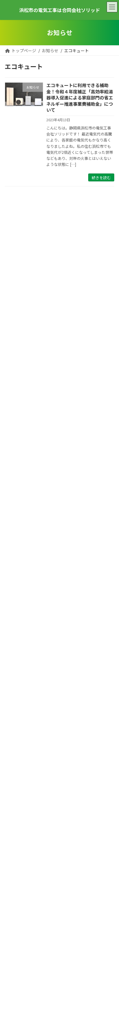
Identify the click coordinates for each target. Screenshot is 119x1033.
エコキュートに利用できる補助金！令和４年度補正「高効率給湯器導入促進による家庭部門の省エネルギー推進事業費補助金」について (79, 97)
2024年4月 (14, 677)
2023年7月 (14, 735)
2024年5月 (14, 669)
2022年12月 (15, 777)
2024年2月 (14, 694)
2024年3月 (14, 685)
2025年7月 (14, 610)
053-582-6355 (59, 931)
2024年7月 (14, 652)
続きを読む (101, 177)
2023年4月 (14, 743)
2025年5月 (14, 619)
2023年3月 (14, 752)
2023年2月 (14, 760)
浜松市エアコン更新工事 (70, 418)
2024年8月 (14, 644)
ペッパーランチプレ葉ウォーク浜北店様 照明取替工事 (79, 251)
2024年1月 (14, 702)
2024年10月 (15, 635)
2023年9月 (14, 719)
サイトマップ (18, 1010)
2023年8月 (14, 727)
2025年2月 (14, 627)
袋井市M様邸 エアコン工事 (73, 452)
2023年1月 (14, 768)
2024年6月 (14, 660)
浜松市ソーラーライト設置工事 (77, 350)
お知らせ (13, 568)
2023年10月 (15, 710)
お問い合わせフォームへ (59, 881)
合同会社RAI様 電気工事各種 (74, 282)
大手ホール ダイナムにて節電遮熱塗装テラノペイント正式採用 (80, 523)
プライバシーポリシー (27, 996)
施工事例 (13, 585)
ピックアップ (16, 577)
